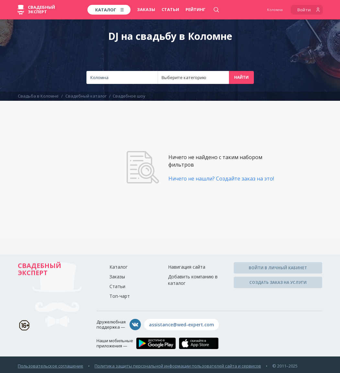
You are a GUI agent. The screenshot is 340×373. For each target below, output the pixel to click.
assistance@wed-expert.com (181, 324)
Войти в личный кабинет (278, 268)
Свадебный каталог (86, 96)
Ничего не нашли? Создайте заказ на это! (221, 178)
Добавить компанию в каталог (193, 280)
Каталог (118, 267)
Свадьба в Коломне (38, 96)
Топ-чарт (119, 296)
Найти (241, 77)
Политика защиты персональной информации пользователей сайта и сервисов (178, 366)
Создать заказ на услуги (278, 282)
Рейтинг (196, 9)
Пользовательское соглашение (50, 366)
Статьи (170, 9)
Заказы (146, 9)
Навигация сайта (186, 267)
